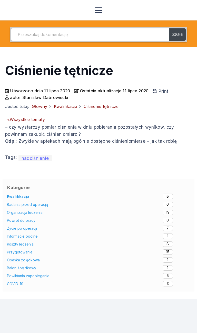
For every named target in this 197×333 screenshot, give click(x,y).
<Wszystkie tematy (26, 119)
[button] (98, 10)
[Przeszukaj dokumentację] (90, 34)
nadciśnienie (35, 158)
